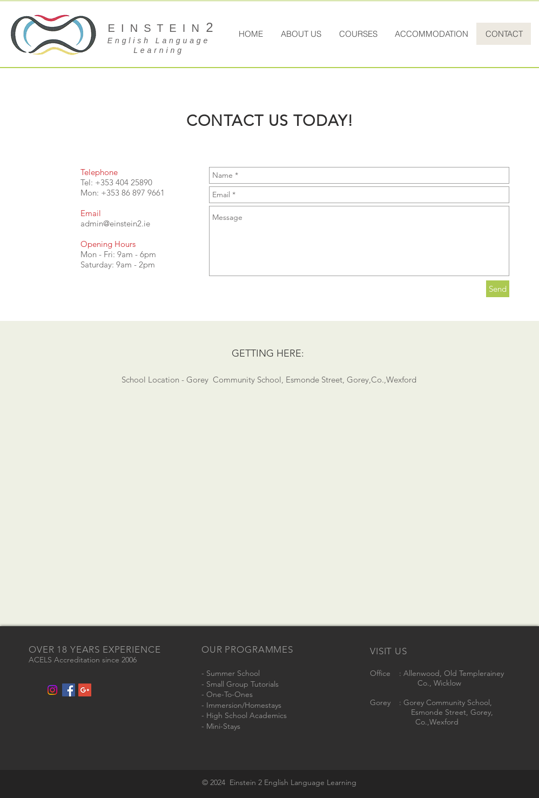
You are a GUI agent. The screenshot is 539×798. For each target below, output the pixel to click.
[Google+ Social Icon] (84, 689)
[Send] (497, 288)
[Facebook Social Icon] (68, 689)
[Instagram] (52, 689)
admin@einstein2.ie (115, 223)
